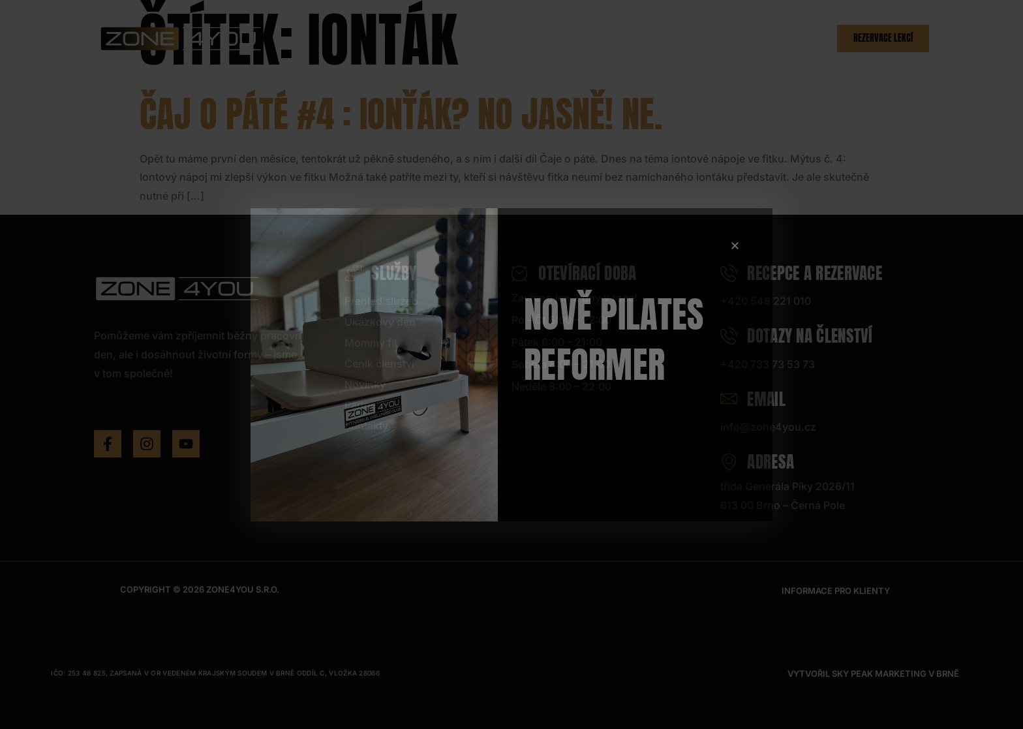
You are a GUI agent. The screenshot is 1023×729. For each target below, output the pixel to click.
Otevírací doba (574, 273)
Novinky (676, 38)
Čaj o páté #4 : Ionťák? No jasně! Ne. (401, 114)
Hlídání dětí (529, 38)
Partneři (731, 38)
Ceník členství (606, 38)
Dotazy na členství (796, 336)
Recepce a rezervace (801, 273)
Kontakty (790, 38)
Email (753, 399)
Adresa (757, 462)
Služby (379, 38)
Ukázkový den (453, 38)
